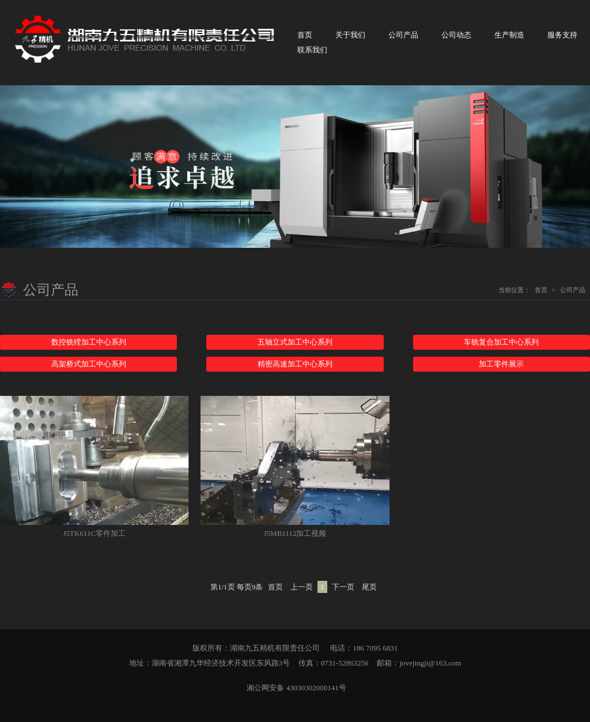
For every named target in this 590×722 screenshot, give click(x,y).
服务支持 (562, 35)
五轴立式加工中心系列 (295, 342)
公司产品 (403, 35)
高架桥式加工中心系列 (88, 364)
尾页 (369, 587)
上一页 (301, 587)
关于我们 (350, 35)
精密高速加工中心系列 (295, 364)
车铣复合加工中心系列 (501, 342)
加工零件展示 (501, 364)
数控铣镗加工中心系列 (88, 342)
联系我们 (312, 50)
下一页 (343, 587)
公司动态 (456, 35)
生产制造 (509, 35)
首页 (304, 35)
